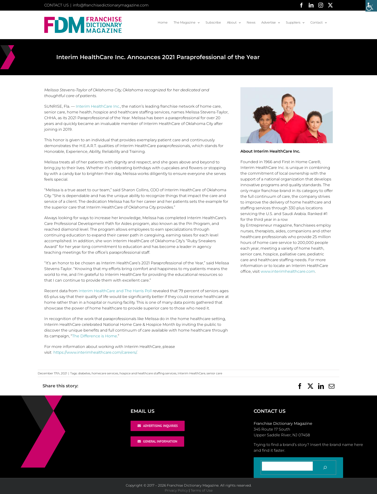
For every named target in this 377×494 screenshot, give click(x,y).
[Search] (325, 468)
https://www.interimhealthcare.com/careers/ (95, 352)
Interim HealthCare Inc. (98, 106)
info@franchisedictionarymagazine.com (111, 5)
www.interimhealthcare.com (288, 271)
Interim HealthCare (191, 373)
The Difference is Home (94, 336)
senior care (214, 373)
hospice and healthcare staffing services (147, 373)
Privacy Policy (176, 490)
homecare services (105, 373)
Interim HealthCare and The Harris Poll (115, 291)
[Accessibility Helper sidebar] (371, 6)
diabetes (84, 373)
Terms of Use (202, 490)
